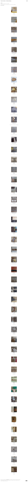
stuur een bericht (2, 5)
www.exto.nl (7, 479)
